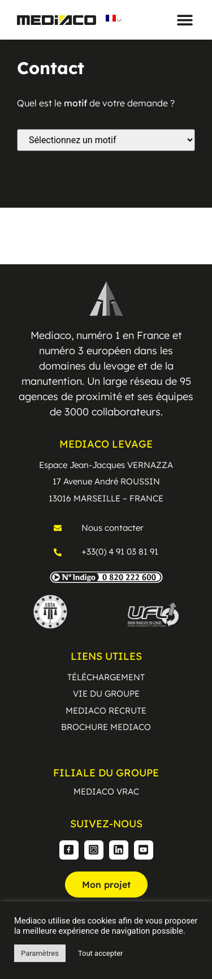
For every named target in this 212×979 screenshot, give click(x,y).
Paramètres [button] (40, 953)
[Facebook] (69, 850)
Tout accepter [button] (100, 953)
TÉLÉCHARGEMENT (106, 677)
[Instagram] (93, 850)
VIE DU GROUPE (106, 693)
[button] (184, 20)
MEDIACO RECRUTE (106, 710)
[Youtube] (143, 850)
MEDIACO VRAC (106, 791)
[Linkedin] (118, 850)
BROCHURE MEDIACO (106, 727)
